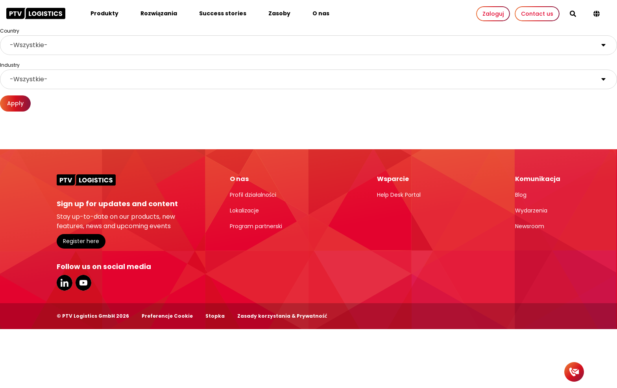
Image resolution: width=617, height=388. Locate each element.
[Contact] (574, 372)
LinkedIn (64, 283)
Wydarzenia (531, 210)
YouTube (83, 283)
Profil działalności (253, 195)
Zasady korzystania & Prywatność (282, 316)
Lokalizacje (244, 210)
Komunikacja (537, 178)
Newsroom (529, 226)
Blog (520, 195)
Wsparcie (393, 178)
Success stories (222, 13)
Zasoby (279, 13)
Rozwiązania (158, 13)
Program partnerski (256, 226)
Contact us (537, 14)
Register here (81, 241)
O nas (320, 13)
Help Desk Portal (399, 195)
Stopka (215, 316)
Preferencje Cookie (167, 316)
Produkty (104, 13)
